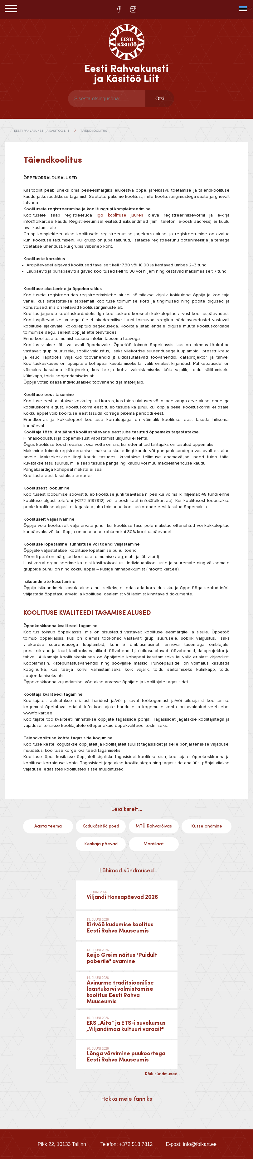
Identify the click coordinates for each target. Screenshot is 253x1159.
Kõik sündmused (161, 1074)
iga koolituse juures (120, 215)
